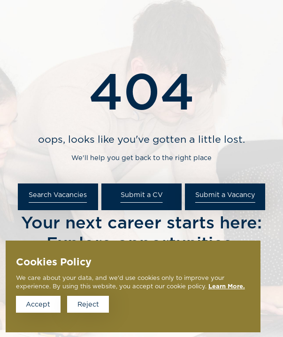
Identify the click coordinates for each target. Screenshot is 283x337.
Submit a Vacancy (225, 194)
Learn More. (226, 287)
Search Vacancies (58, 194)
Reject (88, 304)
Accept (38, 304)
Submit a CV (142, 194)
